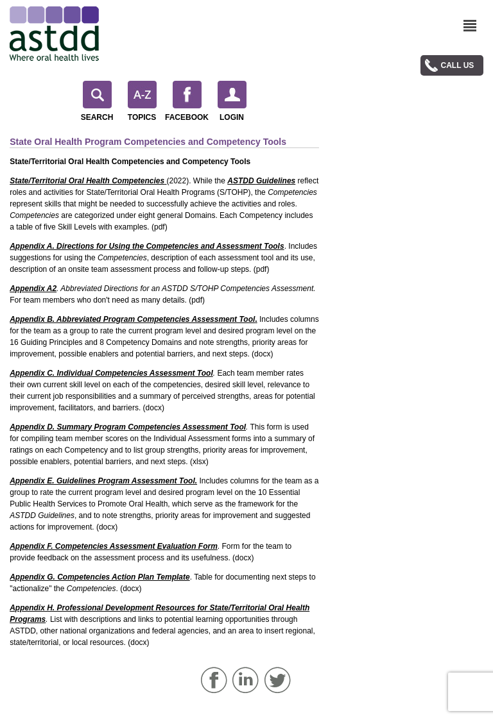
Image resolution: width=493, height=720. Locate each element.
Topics (142, 101)
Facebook (187, 101)
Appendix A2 (33, 288)
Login (232, 101)
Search (97, 101)
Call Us (457, 65)
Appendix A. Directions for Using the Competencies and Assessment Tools (147, 246)
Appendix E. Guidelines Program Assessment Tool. (103, 480)
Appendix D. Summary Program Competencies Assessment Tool (128, 427)
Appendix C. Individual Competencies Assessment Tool (111, 373)
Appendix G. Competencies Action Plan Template (100, 577)
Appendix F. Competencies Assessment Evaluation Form (114, 546)
